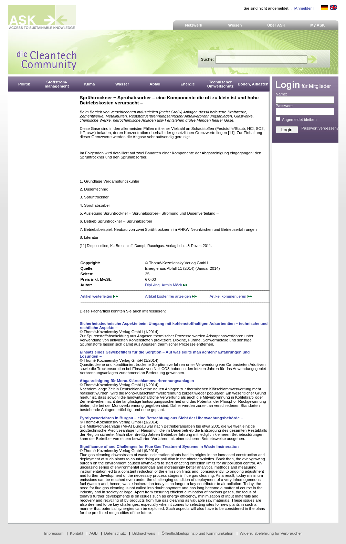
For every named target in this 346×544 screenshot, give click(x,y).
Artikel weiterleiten (99, 296)
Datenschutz (115, 533)
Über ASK (276, 25)
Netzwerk (193, 25)
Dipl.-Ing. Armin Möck (166, 285)
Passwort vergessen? (320, 128)
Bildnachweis (143, 533)
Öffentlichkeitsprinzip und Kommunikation (197, 533)
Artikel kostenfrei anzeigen (170, 296)
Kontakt (76, 533)
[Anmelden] (303, 8)
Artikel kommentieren (231, 296)
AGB (94, 533)
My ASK (317, 25)
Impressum (53, 533)
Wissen (235, 25)
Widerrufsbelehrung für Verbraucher (271, 533)
